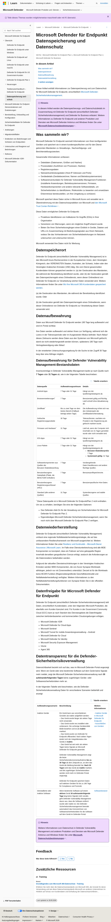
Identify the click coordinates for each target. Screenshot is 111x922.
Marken (39, 920)
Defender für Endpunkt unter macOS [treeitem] (18, 66)
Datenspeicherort (44, 72)
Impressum (26, 920)
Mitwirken (52, 917)
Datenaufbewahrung (46, 75)
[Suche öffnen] (96, 3)
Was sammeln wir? (45, 69)
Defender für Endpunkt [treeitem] (15, 45)
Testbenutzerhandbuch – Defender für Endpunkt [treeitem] (16, 90)
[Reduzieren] (30, 25)
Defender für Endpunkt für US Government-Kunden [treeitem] (18, 73)
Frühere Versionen (30, 917)
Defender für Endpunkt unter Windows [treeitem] (18, 51)
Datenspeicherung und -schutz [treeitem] (17, 98)
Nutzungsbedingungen (10, 920)
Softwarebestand (100, 791)
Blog (41, 917)
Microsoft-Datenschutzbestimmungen (56, 126)
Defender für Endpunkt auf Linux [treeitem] (17, 58)
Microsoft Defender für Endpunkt (76, 27)
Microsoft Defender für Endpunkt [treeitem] (17, 36)
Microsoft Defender (52, 27)
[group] (72, 441)
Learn (39, 27)
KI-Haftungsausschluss (11, 917)
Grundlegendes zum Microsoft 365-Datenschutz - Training (60, 884)
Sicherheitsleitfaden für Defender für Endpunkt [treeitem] (17, 123)
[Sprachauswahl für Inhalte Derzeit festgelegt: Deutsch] (8, 911)
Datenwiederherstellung (47, 78)
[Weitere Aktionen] (107, 27)
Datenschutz (63, 917)
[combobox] (17, 31)
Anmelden (104, 3)
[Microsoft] (4, 3)
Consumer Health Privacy (83, 917)
